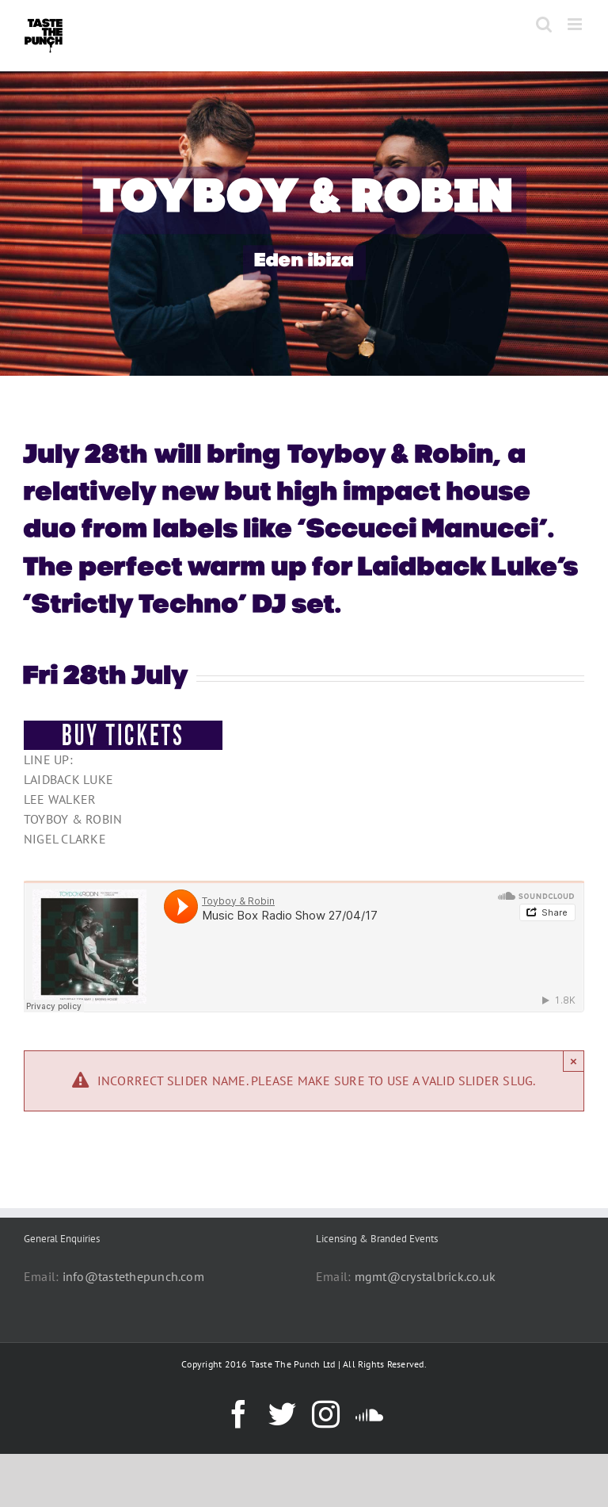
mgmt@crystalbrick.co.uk (425, 1276)
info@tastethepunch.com (133, 1276)
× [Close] (573, 1061)
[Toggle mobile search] (544, 24)
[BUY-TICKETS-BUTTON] (123, 727)
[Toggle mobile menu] (576, 24)
